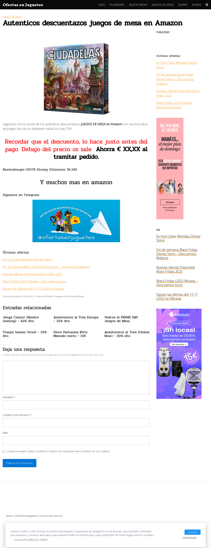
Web (5, 432)
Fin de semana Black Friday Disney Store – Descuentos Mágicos (46, 267)
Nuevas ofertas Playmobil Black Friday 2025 (32, 274)
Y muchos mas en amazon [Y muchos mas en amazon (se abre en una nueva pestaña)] (76, 182)
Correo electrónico (17, 415)
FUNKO (196, 4)
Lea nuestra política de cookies (31, 539)
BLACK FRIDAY (138, 4)
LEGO (101, 4)
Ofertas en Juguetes (23, 4)
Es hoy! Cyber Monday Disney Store (27, 259)
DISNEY (183, 4)
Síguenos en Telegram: (21, 195)
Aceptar (192, 532)
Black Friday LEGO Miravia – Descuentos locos (34, 281)
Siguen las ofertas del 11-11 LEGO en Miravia (33, 289)
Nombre (9, 397)
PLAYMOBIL (117, 4)
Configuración (189, 537)
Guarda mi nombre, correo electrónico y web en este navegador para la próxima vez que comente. (58, 451)
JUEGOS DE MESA (163, 4)
